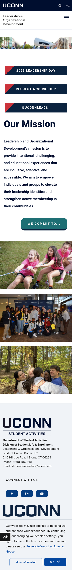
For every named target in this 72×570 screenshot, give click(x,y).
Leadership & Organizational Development (14, 20)
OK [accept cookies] (55, 562)
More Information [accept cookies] (26, 562)
